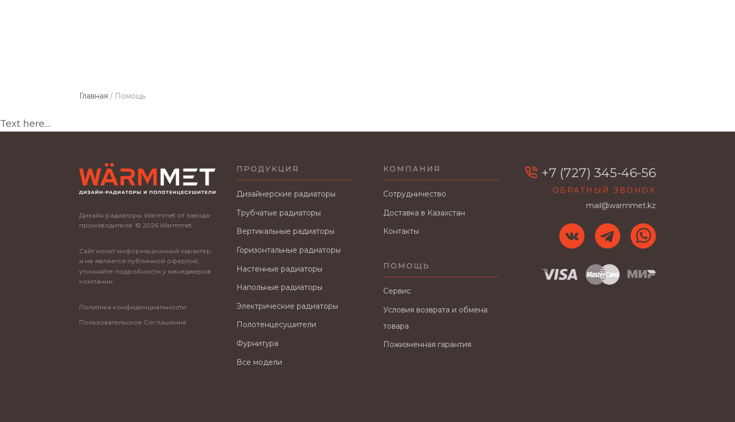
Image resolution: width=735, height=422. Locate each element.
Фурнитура (257, 343)
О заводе (269, 63)
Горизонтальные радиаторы (288, 250)
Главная (98, 63)
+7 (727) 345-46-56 (622, 18)
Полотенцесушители (276, 324)
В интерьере (550, 63)
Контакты (618, 63)
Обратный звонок (604, 190)
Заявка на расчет (532, 33)
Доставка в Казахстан (454, 63)
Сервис (397, 291)
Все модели (259, 362)
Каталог (153, 63)
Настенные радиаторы (279, 269)
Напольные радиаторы (279, 287)
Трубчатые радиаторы (278, 213)
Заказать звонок (625, 33)
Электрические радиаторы (287, 306)
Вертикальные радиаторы (285, 231)
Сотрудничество (347, 63)
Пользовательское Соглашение (133, 322)
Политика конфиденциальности (132, 307)
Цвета (217, 63)
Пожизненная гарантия (427, 344)
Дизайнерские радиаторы (286, 194)
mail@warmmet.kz (530, 18)
